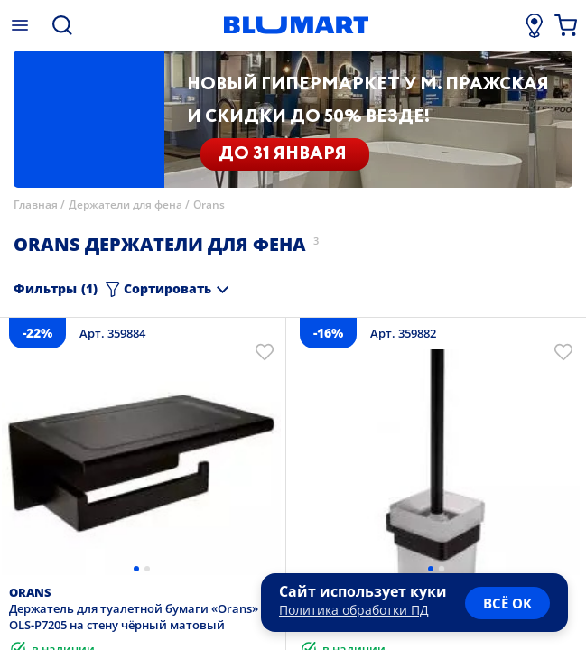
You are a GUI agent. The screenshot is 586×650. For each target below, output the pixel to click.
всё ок (507, 603)
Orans (209, 204)
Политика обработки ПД (354, 609)
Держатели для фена (125, 204)
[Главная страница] (296, 25)
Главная (36, 204)
